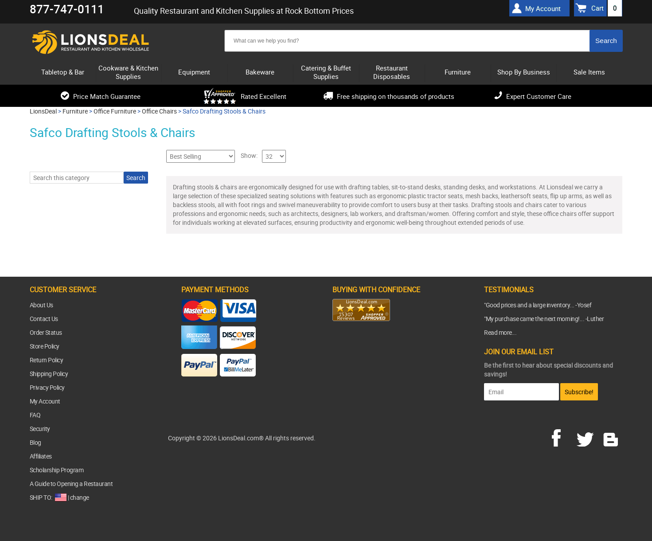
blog (611, 437)
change (79, 497)
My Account (45, 401)
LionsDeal (43, 111)
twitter (587, 437)
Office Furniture (115, 111)
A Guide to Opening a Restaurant (71, 483)
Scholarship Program (57, 470)
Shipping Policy (49, 373)
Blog (35, 442)
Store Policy (44, 346)
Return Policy (46, 360)
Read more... (500, 332)
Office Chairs (159, 111)
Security (40, 428)
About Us (41, 305)
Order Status (46, 332)
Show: (249, 155)
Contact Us (44, 318)
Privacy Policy (47, 387)
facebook (562, 437)
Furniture (75, 111)
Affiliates (41, 456)
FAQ (35, 415)
